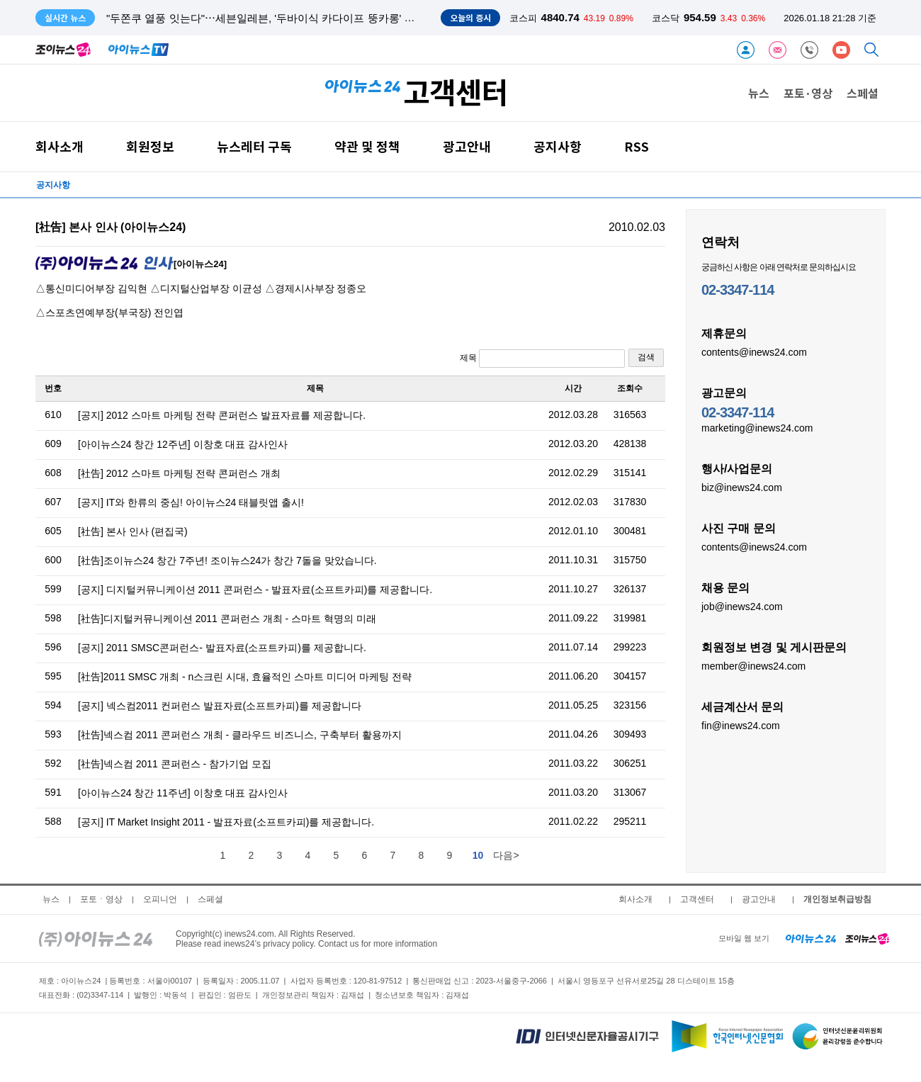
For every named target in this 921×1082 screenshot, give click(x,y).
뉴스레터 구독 (254, 146)
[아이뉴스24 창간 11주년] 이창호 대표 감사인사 (183, 793)
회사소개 (59, 146)
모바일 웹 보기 (743, 938)
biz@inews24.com (741, 486)
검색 (646, 357)
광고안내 (467, 146)
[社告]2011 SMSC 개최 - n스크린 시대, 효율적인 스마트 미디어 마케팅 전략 (245, 676)
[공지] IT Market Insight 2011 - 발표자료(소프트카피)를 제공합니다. (226, 822)
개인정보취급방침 (837, 899)
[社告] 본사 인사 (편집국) (133, 531)
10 (478, 855)
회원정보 (150, 146)
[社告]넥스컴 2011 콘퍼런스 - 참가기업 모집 (174, 764)
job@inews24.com (742, 606)
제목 (542, 358)
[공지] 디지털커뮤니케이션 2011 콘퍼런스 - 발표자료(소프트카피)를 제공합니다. (255, 589)
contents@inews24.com (754, 351)
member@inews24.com (753, 665)
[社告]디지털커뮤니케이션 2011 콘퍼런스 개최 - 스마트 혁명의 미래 (227, 618)
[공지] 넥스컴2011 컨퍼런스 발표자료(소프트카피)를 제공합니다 (219, 705)
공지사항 (557, 146)
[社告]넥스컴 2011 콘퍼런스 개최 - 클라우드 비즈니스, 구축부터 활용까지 (240, 734)
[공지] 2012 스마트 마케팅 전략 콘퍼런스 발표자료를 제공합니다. (222, 415)
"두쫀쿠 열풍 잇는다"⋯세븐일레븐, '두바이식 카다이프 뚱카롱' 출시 (266, 18)
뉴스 (758, 92)
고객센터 (697, 899)
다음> (506, 855)
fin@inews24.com (740, 725)
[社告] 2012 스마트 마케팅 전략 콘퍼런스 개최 (179, 473)
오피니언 (160, 899)
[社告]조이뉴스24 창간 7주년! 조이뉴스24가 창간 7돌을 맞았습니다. (227, 560)
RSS (636, 146)
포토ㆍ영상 (101, 899)
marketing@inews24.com (757, 427)
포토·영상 (808, 92)
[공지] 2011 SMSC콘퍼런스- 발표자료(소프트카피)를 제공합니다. (222, 647)
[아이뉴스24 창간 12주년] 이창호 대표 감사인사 (183, 444)
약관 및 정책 (367, 146)
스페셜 (862, 92)
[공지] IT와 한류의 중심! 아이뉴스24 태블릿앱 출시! (191, 502)
